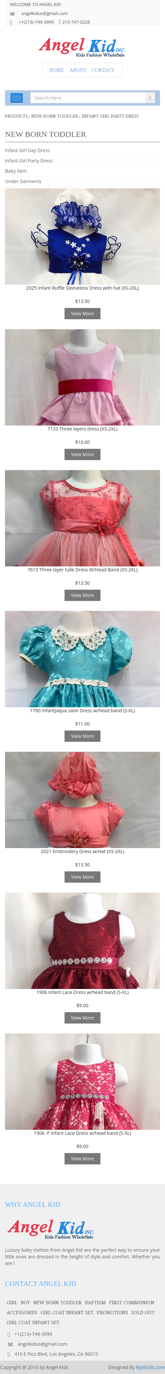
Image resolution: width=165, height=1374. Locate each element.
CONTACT (103, 69)
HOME (56, 69)
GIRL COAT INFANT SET (67, 1312)
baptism (95, 1302)
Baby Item (16, 171)
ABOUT (78, 69)
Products (16, 116)
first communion (131, 1302)
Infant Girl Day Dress (27, 150)
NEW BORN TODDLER (54, 116)
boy (25, 1302)
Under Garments (23, 181)
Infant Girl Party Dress (110, 116)
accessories (22, 1312)
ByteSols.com (150, 1367)
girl (12, 1302)
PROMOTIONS (112, 1312)
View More (82, 313)
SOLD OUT (143, 1312)
